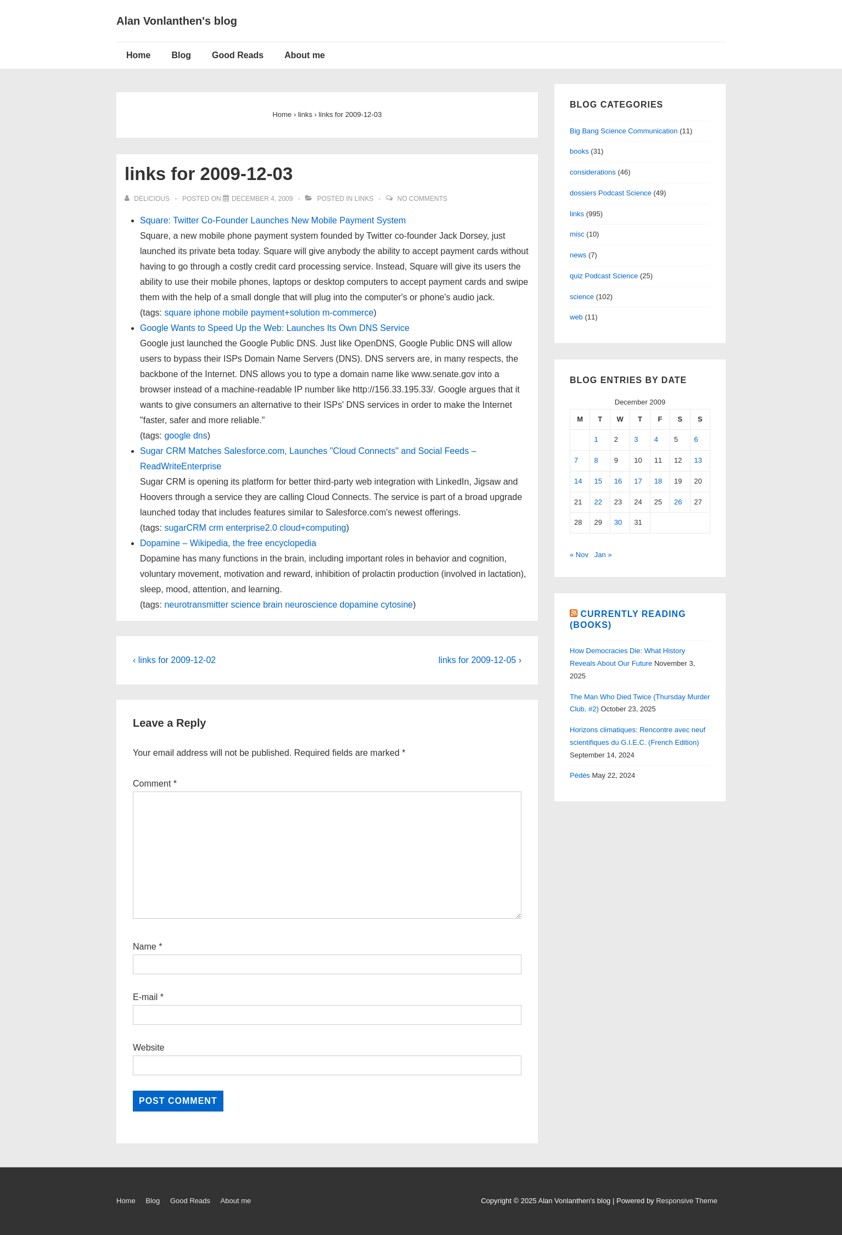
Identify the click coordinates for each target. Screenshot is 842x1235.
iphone (207, 312)
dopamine (359, 604)
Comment (155, 783)
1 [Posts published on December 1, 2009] (596, 439)
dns (200, 435)
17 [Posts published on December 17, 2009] (638, 481)
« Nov (579, 555)
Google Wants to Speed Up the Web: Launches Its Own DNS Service (274, 328)
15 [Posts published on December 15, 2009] (598, 481)
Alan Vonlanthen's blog (176, 21)
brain (273, 604)
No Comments (422, 199)
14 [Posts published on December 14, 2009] (578, 481)
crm (216, 527)
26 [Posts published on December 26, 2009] (678, 502)
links (364, 199)
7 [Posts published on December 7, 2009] (576, 460)
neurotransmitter (196, 604)
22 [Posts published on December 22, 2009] (598, 502)
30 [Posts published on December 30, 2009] (618, 522)
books (579, 151)
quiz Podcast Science (604, 276)
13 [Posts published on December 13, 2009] (698, 460)
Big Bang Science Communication (624, 131)
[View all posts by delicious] (148, 199)
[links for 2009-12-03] (262, 199)
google (177, 435)
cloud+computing (312, 527)
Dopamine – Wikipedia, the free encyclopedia (228, 543)
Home (138, 55)
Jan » (603, 555)
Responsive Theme (686, 1201)
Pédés (580, 775)
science (245, 604)
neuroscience (311, 604)
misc (577, 234)
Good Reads (237, 55)
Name (144, 946)
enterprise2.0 (251, 527)
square (177, 312)
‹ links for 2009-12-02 (174, 660)
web (576, 317)
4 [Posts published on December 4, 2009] (656, 439)
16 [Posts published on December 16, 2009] (618, 481)
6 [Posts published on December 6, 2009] (696, 439)
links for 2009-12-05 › (480, 660)
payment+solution (285, 312)
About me (304, 55)
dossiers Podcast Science (611, 193)
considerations (593, 172)
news (578, 255)
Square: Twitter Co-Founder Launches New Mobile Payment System (273, 220)
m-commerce (347, 312)
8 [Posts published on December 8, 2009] (596, 460)
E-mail (145, 997)
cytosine (397, 604)
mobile (235, 312)
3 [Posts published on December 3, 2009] (636, 439)
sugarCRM (185, 527)
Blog (181, 55)
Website (149, 1047)
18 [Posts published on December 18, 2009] (658, 481)
